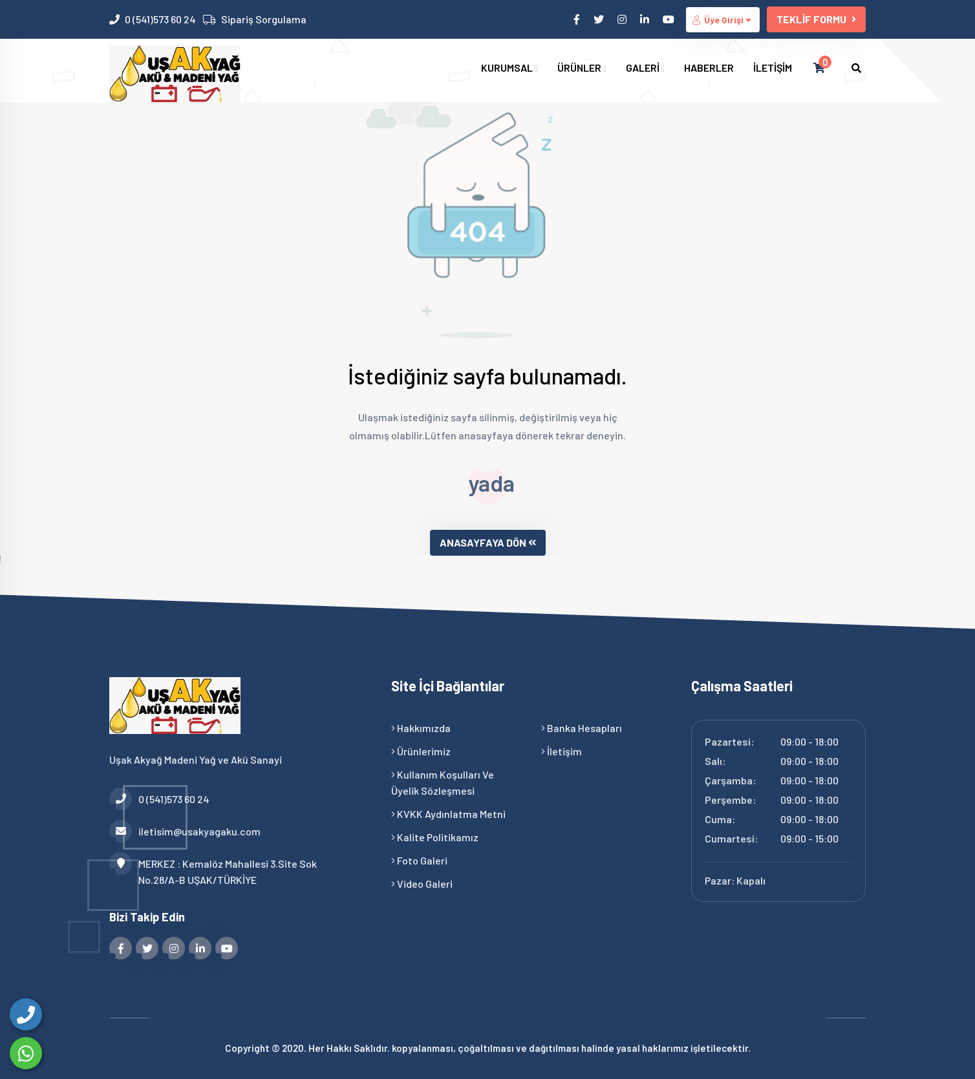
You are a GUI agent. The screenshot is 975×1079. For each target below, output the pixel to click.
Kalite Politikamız (434, 837)
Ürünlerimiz (421, 751)
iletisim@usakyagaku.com (185, 831)
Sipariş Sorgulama (263, 19)
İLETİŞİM (772, 67)
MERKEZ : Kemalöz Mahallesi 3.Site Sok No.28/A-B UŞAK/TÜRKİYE (213, 870)
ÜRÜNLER (581, 67)
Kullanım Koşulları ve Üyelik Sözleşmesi (442, 782)
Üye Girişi (722, 19)
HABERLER (709, 67)
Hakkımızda (421, 728)
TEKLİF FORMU (816, 19)
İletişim (561, 751)
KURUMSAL (509, 67)
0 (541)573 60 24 (160, 19)
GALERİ (645, 67)
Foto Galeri (419, 860)
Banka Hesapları (581, 728)
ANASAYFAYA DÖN (488, 542)
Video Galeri (422, 883)
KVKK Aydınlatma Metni (448, 814)
